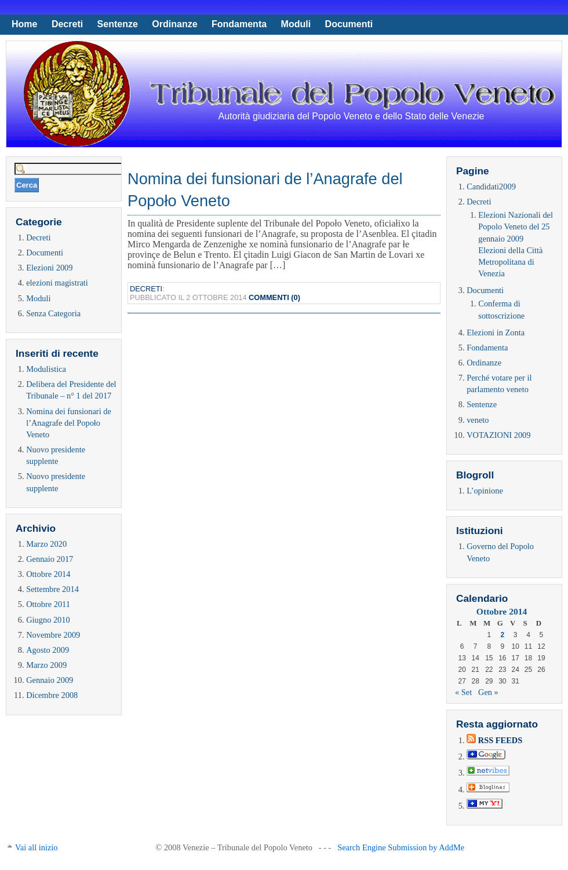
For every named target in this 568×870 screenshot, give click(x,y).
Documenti (349, 24)
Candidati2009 (491, 186)
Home (24, 24)
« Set (463, 692)
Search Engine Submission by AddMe (400, 847)
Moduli (296, 24)
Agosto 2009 (47, 650)
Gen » (488, 692)
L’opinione (485, 490)
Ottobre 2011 (48, 604)
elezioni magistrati (57, 282)
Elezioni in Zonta (496, 332)
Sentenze (117, 24)
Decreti (67, 24)
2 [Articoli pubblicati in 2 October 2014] (503, 635)
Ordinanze (174, 24)
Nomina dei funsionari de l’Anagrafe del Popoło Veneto (68, 423)
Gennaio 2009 (49, 680)
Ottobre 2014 (48, 574)
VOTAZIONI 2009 (498, 435)
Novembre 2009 (53, 634)
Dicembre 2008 (52, 695)
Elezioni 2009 (49, 267)
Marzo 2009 (46, 665)
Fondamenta (239, 24)
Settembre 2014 (52, 589)
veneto (478, 420)
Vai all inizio (36, 847)
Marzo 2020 (46, 544)
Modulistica (46, 369)
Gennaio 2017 (49, 559)
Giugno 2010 (48, 619)
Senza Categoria (53, 313)
